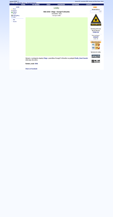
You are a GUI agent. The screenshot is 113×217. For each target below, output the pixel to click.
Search (15, 21)
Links (15, 3)
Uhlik (36, 63)
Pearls (14, 13)
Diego (45, 58)
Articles (15, 10)
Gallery (15, 12)
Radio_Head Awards (81, 58)
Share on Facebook (31, 69)
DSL (14, 20)
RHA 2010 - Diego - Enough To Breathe (26, 3)
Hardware (61, 4)
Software (75, 4)
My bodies (35, 4)
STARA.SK (96, 32)
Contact (89, 4)
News (14, 9)
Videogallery (16, 15)
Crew (48, 4)
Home (11, 3)
